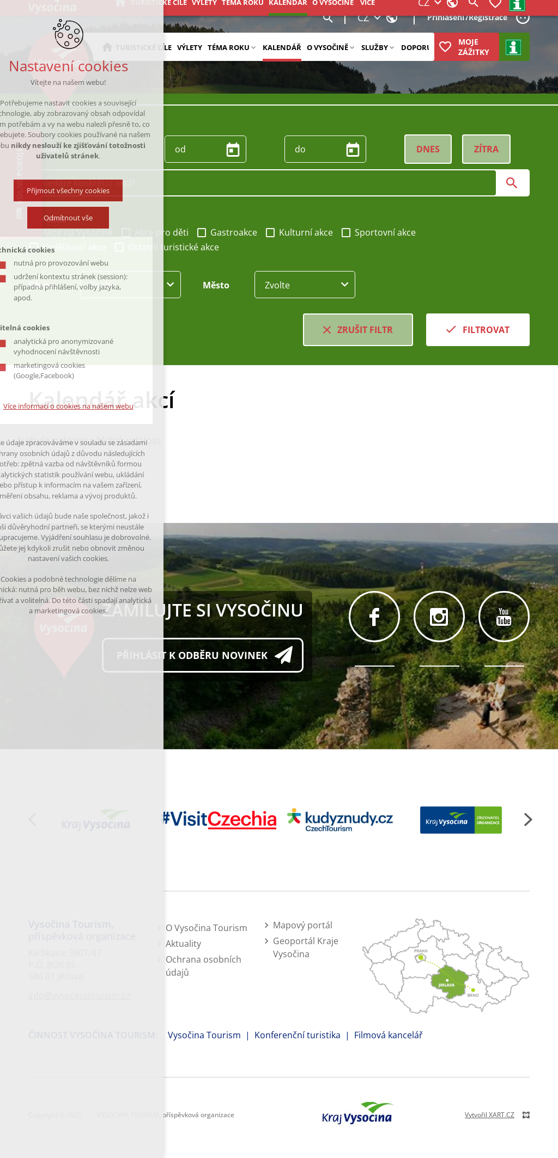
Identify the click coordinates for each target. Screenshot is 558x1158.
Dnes (428, 149)
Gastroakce (226, 232)
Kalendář (282, 47)
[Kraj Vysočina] (97, 820)
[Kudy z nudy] (340, 820)
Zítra (486, 149)
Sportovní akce (378, 232)
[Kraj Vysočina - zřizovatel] (461, 820)
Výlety (189, 47)
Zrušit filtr (365, 330)
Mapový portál (302, 925)
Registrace (488, 17)
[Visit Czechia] (219, 820)
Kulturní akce (299, 232)
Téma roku (229, 47)
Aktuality (183, 944)
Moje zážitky (473, 46)
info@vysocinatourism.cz (79, 995)
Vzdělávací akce (67, 247)
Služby (374, 47)
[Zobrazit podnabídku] (253, 47)
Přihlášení (445, 17)
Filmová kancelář (388, 1035)
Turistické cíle (144, 47)
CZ (363, 17)
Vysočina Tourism (204, 1035)
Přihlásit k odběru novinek (192, 655)
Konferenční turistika (297, 1035)
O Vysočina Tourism (206, 928)
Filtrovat (486, 330)
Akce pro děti (154, 232)
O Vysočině (327, 47)
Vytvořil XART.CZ (489, 1114)
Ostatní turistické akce (166, 247)
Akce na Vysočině (70, 232)
